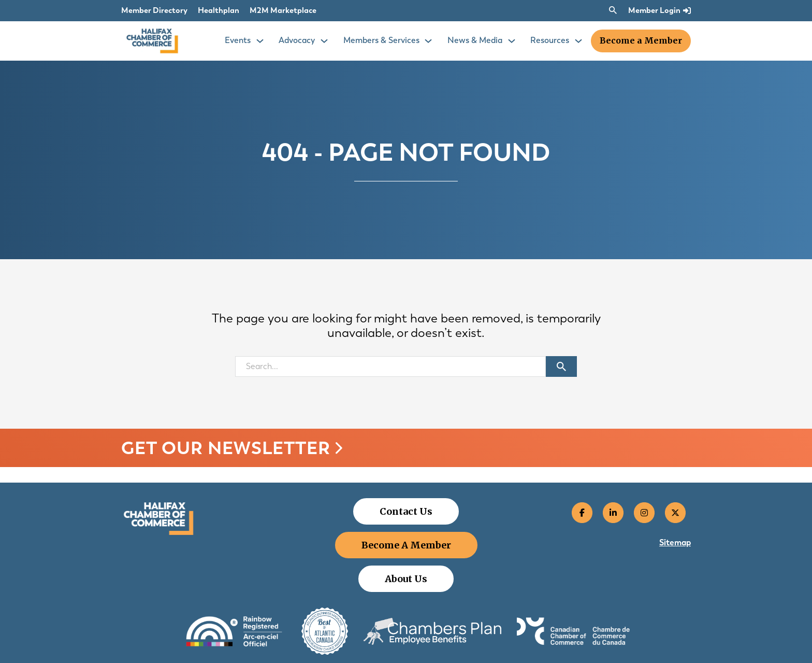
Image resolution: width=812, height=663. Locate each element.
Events (238, 40)
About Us (406, 579)
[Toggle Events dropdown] (260, 41)
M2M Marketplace (283, 10)
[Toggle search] (612, 10)
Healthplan (218, 10)
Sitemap (675, 542)
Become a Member (641, 40)
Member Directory (154, 10)
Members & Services (381, 40)
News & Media (474, 40)
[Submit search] (561, 366)
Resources (549, 40)
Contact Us (406, 511)
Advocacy (297, 40)
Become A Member (406, 545)
